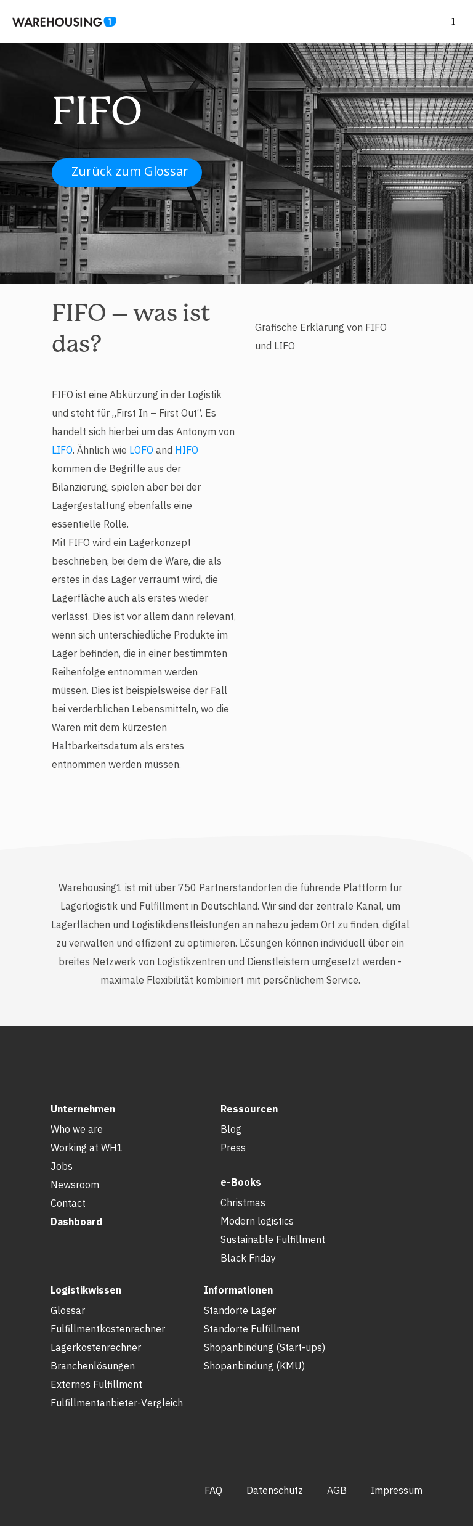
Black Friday (248, 1258)
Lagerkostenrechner (96, 1347)
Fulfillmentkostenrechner (108, 1329)
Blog (230, 1129)
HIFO (186, 450)
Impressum (396, 1490)
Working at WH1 (87, 1147)
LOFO (141, 450)
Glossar (68, 1310)
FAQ (213, 1490)
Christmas (242, 1202)
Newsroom (75, 1184)
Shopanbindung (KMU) (254, 1366)
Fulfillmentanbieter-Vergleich (117, 1403)
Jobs (62, 1166)
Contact (68, 1203)
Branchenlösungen (93, 1366)
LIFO (62, 450)
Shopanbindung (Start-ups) (264, 1347)
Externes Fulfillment (96, 1384)
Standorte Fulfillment (252, 1329)
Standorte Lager (240, 1310)
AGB (337, 1490)
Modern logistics (257, 1221)
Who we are (77, 1129)
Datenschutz (274, 1490)
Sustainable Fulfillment (272, 1239)
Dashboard (76, 1221)
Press (233, 1147)
